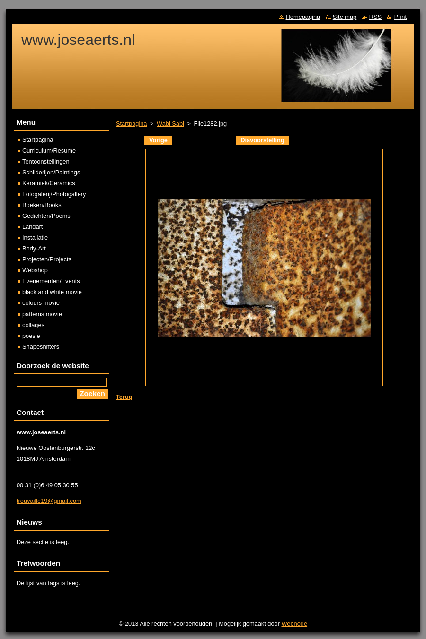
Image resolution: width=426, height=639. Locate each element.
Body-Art (34, 248)
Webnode (295, 623)
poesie (31, 335)
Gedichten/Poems (46, 215)
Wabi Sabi (170, 123)
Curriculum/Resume (49, 150)
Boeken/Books (42, 204)
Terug (124, 396)
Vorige (158, 140)
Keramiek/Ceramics (48, 183)
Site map (345, 16)
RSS (375, 16)
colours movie (41, 302)
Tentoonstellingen (46, 161)
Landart (32, 226)
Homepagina (303, 16)
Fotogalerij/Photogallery (54, 194)
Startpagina (131, 123)
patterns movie (42, 314)
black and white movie (52, 291)
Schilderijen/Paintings (51, 172)
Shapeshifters (40, 346)
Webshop (35, 270)
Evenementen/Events (51, 281)
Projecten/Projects (46, 259)
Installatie (35, 237)
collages (33, 324)
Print (400, 16)
